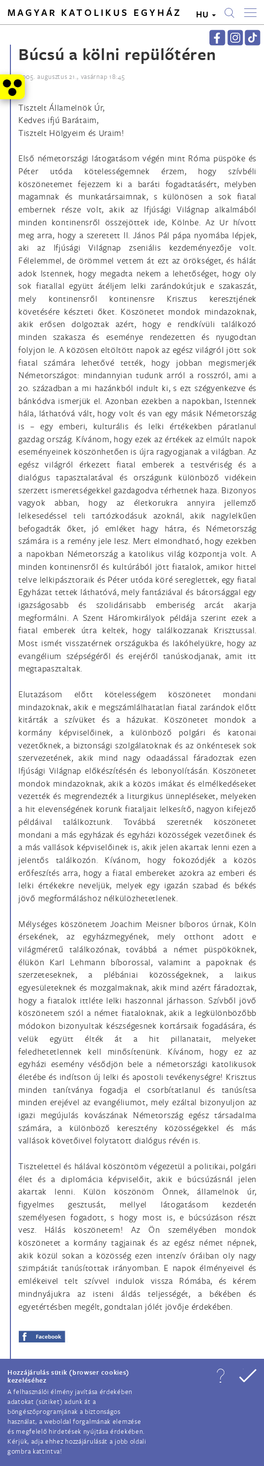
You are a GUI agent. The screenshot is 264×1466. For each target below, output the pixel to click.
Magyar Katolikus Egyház (94, 12)
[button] (220, 1376)
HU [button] (206, 14)
